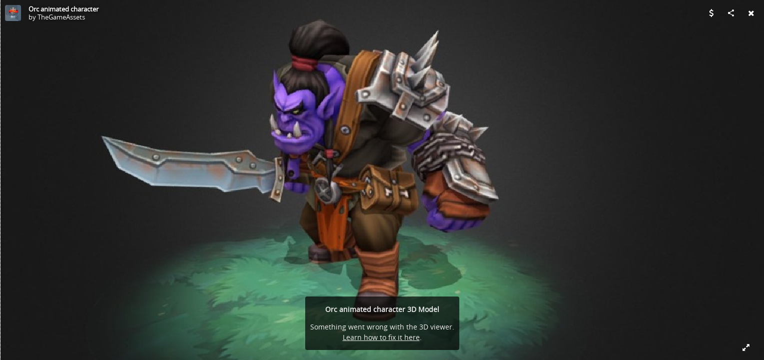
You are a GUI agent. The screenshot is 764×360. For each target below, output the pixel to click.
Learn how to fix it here (381, 337)
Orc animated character (64, 9)
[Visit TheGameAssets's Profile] (13, 13)
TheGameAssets (61, 17)
